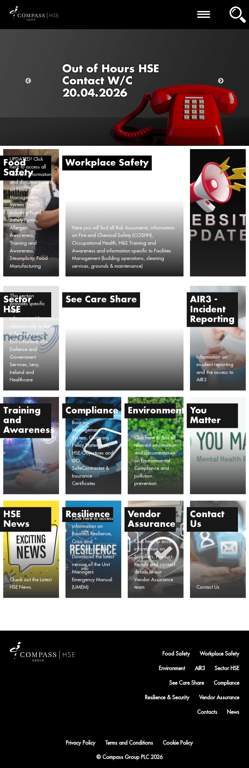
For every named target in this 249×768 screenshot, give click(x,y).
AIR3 (200, 668)
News (233, 712)
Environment (172, 668)
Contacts (207, 712)
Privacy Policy (80, 743)
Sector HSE (227, 668)
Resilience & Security (167, 697)
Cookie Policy (178, 743)
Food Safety (176, 654)
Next (221, 81)
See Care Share (186, 683)
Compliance (226, 683)
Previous (28, 81)
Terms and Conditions (129, 743)
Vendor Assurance (219, 697)
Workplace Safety (219, 654)
